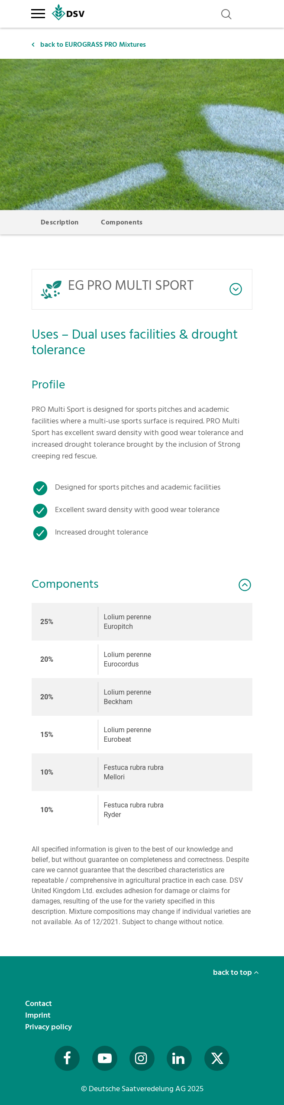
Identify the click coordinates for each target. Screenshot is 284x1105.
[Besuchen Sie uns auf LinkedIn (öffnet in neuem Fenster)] (179, 1058)
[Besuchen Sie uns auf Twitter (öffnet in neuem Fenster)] (216, 1058)
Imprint (38, 1015)
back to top (236, 972)
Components (121, 222)
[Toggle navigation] (38, 12)
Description (59, 222)
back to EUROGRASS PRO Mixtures (89, 44)
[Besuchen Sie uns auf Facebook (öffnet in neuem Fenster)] (67, 1058)
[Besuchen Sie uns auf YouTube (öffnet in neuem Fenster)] (104, 1058)
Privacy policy (49, 1027)
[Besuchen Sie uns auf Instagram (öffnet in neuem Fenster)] (142, 1058)
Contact (39, 1003)
